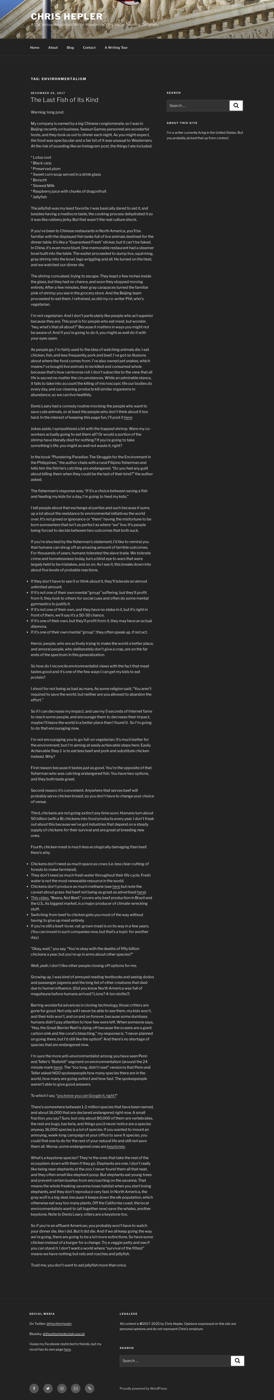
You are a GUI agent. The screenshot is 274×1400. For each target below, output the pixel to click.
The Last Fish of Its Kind (64, 99)
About (53, 47)
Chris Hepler (67, 16)
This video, (40, 898)
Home (34, 47)
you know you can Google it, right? (86, 1095)
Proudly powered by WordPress (143, 1388)
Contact (89, 47)
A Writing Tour (116, 47)
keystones (116, 1146)
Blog (70, 47)
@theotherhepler (59, 1324)
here (128, 417)
